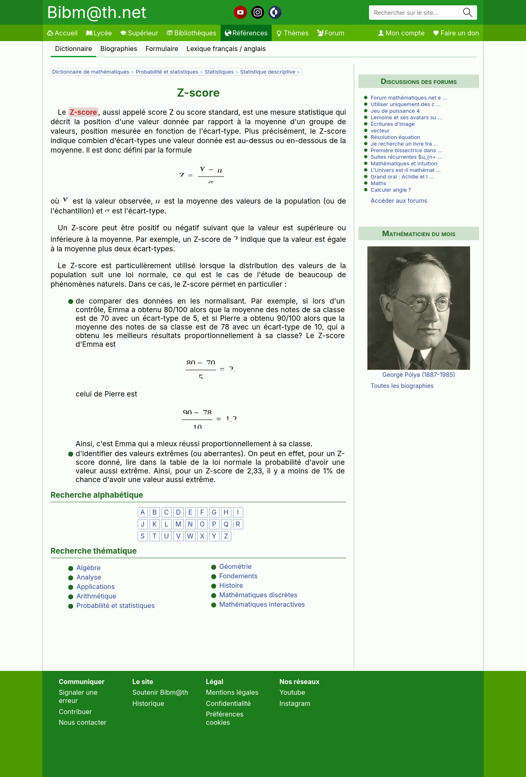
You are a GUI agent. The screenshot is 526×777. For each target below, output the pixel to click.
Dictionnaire (73, 48)
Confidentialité (228, 703)
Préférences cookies (225, 718)
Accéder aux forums (399, 200)
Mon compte (401, 33)
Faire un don (456, 33)
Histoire (231, 585)
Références (246, 33)
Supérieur (139, 33)
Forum (330, 33)
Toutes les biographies (402, 385)
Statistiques (219, 72)
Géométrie (235, 566)
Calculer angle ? (391, 189)
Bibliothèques (191, 33)
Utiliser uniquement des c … (406, 104)
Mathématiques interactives (262, 604)
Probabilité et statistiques (167, 72)
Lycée (99, 33)
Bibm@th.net (96, 12)
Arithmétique (96, 596)
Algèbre (88, 568)
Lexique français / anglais (226, 48)
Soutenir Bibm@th (160, 692)
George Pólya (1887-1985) (419, 374)
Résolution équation (395, 137)
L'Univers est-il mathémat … (406, 170)
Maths (378, 183)
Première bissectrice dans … (406, 150)
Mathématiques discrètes (258, 595)
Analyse (88, 577)
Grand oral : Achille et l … (402, 176)
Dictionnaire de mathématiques (90, 72)
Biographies (118, 48)
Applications (95, 586)
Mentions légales (232, 692)
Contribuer (75, 711)
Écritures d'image (393, 124)
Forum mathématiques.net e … (409, 97)
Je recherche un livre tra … (404, 143)
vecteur (380, 130)
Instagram (294, 703)
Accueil (62, 33)
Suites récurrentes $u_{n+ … (406, 156)
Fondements (238, 576)
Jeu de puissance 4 (395, 110)
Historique (148, 703)
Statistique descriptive (267, 72)
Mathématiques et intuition (404, 163)
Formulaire (161, 48)
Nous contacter (82, 722)
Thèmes (292, 33)
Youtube (292, 692)
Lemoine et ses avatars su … (406, 117)
